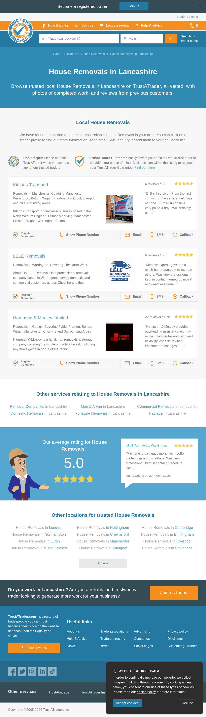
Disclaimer (175, 638)
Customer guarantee (183, 646)
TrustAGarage (59, 692)
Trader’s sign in (187, 16)
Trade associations (114, 631)
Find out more (145, 167)
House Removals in (38, 528)
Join (134, 6)
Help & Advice (77, 638)
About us (73, 631)
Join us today (173, 592)
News (71, 646)
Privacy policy (178, 631)
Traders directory (112, 638)
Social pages (143, 646)
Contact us (142, 638)
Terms (104, 646)
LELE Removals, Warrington (146, 445)
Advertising (142, 631)
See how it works (34, 647)
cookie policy (146, 692)
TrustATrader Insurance (98, 692)
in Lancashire (38, 407)
